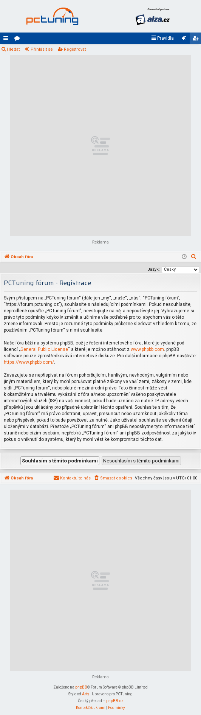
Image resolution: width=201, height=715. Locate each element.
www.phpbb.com (147, 349)
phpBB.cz (115, 701)
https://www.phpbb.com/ (29, 362)
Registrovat (75, 49)
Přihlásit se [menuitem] (185, 40)
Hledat (13, 49)
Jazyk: (153, 269)
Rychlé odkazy (7, 40)
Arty (85, 694)
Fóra (18, 40)
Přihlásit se (42, 49)
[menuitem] (162, 38)
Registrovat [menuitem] (197, 40)
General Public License (44, 349)
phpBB (81, 687)
